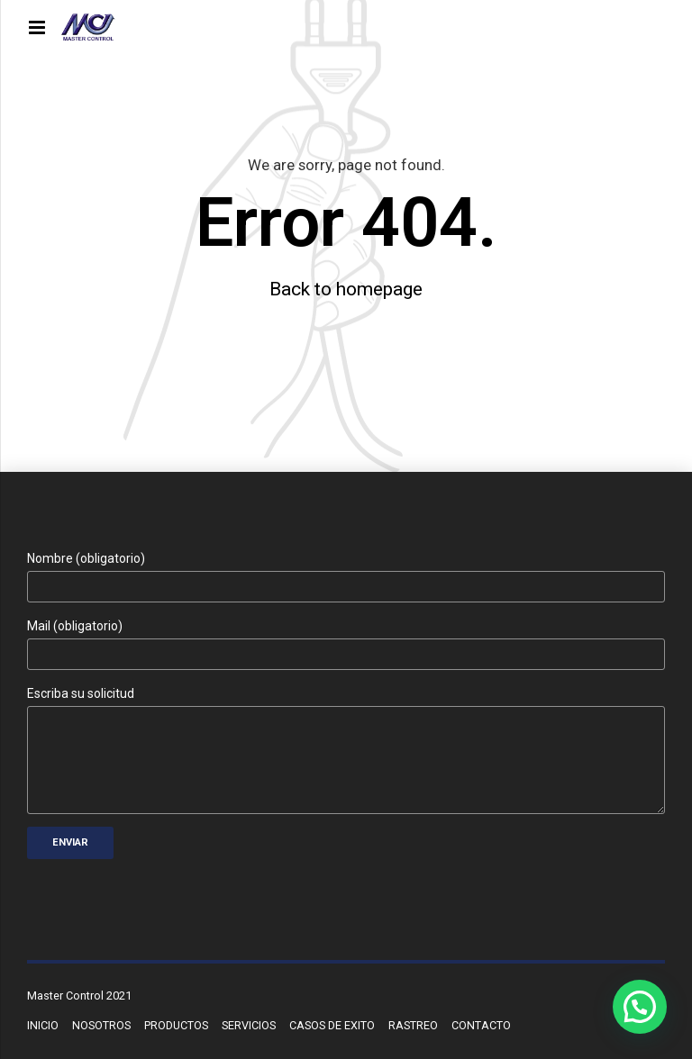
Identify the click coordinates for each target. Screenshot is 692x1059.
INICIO (43, 1025)
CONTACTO (481, 1025)
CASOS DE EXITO (332, 1025)
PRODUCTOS (176, 1025)
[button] (640, 1007)
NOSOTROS (101, 1025)
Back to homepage (346, 289)
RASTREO (413, 1025)
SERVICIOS (249, 1025)
